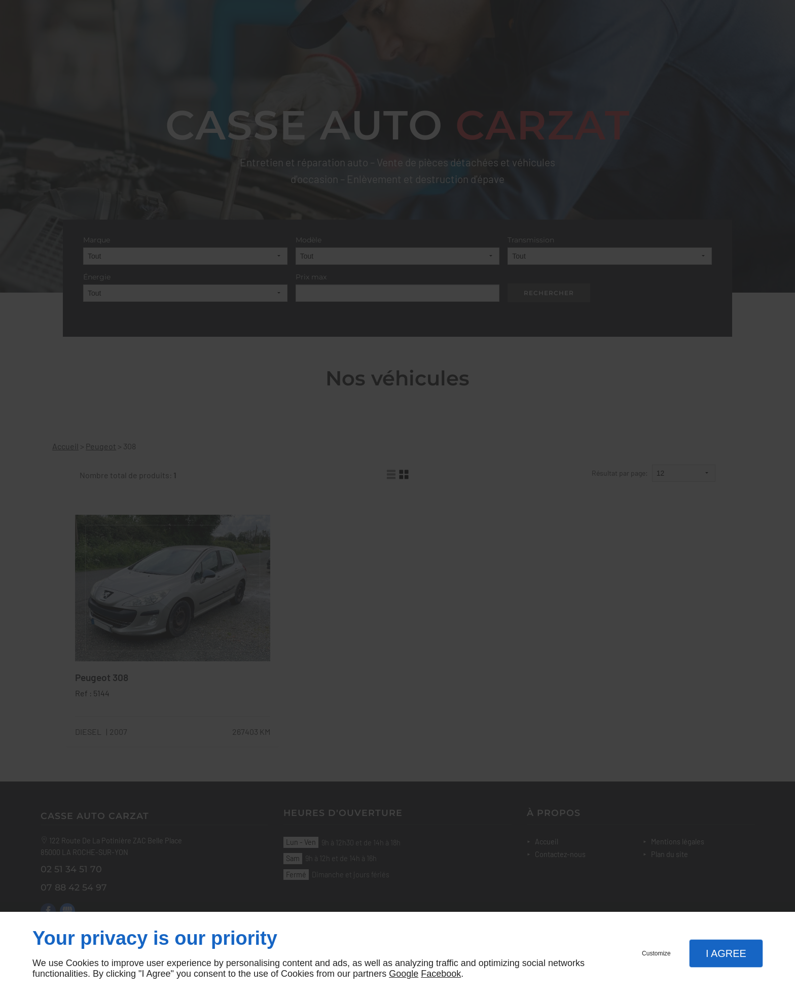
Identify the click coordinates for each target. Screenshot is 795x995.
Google (403, 974)
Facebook (441, 974)
